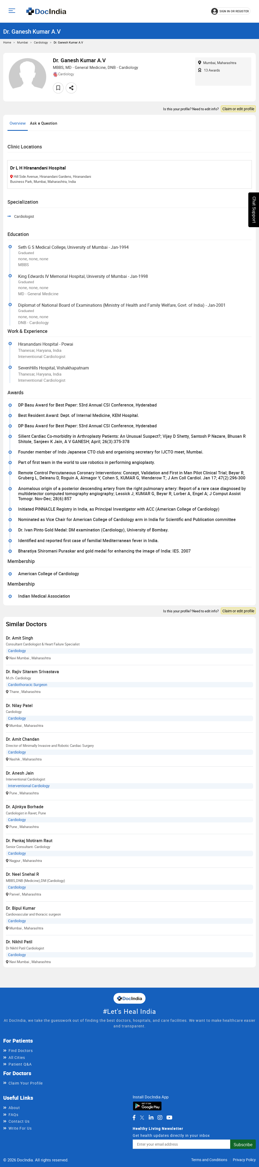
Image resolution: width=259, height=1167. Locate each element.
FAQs (13, 1114)
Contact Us (19, 1121)
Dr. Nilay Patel (19, 705)
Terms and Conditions (209, 1159)
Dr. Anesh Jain (20, 773)
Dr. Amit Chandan (22, 739)
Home (7, 42)
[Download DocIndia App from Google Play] (147, 1105)
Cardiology (41, 42)
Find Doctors (21, 1050)
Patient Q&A (20, 1064)
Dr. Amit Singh (19, 638)
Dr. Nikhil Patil (19, 942)
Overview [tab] (18, 123)
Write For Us (20, 1128)
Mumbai (22, 42)
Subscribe (243, 1145)
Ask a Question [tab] (43, 123)
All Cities (17, 1057)
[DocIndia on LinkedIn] (151, 1117)
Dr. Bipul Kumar (21, 908)
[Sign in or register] (230, 11)
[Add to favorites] (58, 87)
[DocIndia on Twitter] (142, 1117)
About (14, 1107)
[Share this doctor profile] (71, 87)
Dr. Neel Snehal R (22, 874)
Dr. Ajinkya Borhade (25, 807)
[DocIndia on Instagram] (160, 1117)
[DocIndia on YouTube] (169, 1117)
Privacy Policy (244, 1159)
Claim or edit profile (238, 108)
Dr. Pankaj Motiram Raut (29, 840)
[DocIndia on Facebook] (134, 1117)
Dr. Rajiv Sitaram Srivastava (32, 672)
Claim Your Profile (26, 1083)
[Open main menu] (13, 11)
